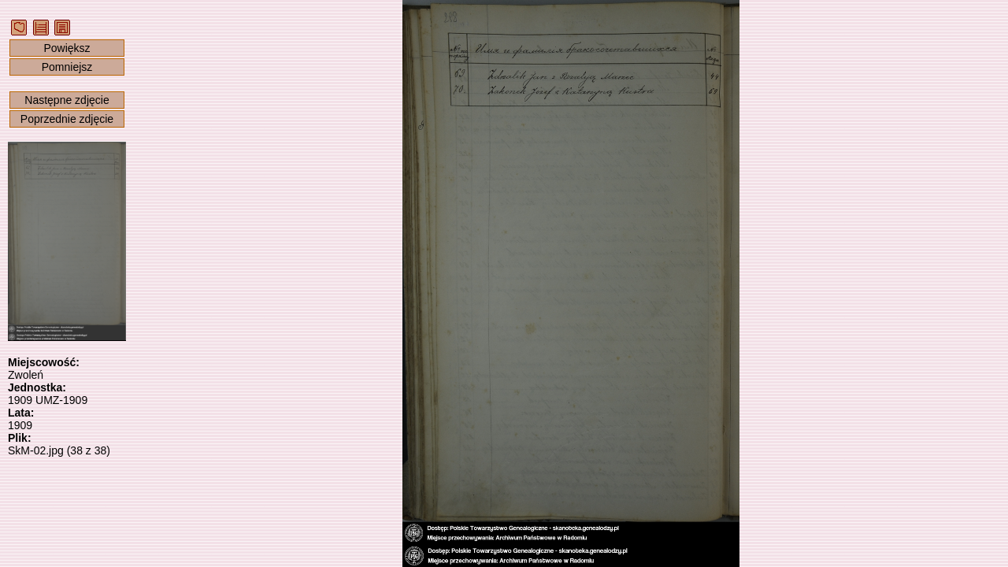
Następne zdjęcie (66, 100)
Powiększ (66, 48)
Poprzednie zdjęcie (66, 119)
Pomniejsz (67, 67)
